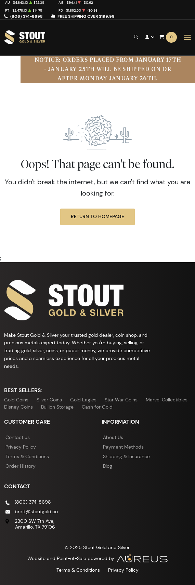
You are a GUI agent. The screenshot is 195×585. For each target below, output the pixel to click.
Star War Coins (121, 400)
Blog (107, 466)
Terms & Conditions (27, 456)
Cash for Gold (97, 407)
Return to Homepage (97, 216)
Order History (20, 466)
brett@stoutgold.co (36, 511)
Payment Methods (123, 447)
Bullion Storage (57, 407)
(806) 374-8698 (26, 16)
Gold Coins (16, 400)
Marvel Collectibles (166, 400)
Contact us (17, 437)
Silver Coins (49, 400)
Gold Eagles (83, 400)
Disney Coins (18, 407)
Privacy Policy (20, 447)
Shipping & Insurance (126, 456)
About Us (113, 437)
